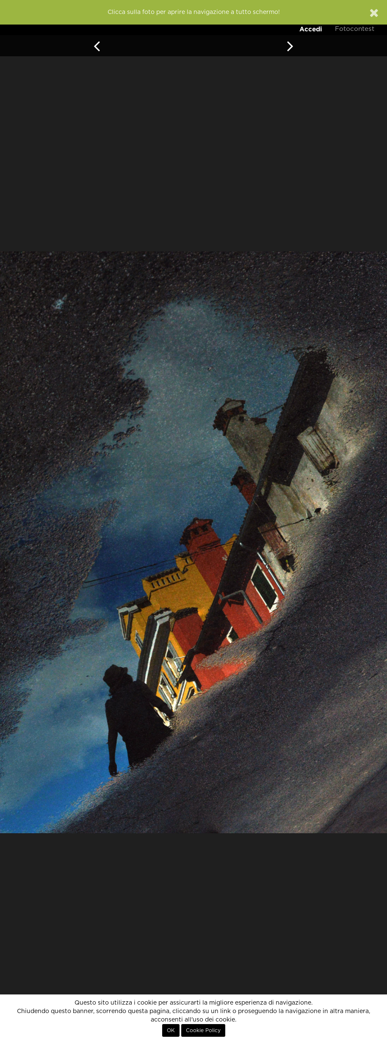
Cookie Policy (203, 1030)
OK (171, 1030)
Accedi (310, 29)
